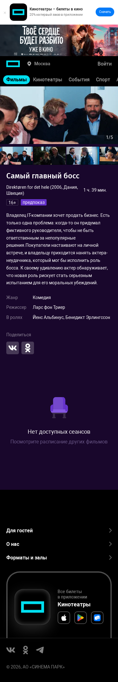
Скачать (105, 12)
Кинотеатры (47, 80)
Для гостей (59, 531)
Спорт (103, 80)
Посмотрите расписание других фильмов (59, 442)
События (79, 80)
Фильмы (16, 80)
